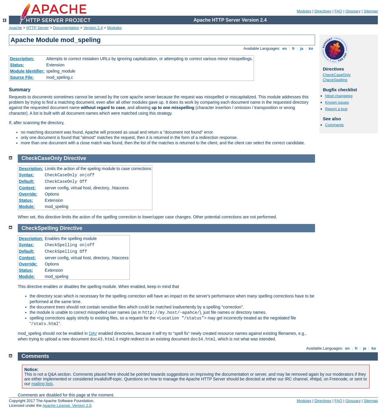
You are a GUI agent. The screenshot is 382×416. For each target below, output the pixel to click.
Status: (17, 65)
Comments (334, 125)
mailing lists (42, 383)
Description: (22, 58)
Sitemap (371, 11)
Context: (27, 187)
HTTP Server (37, 27)
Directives (322, 11)
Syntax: (26, 174)
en (284, 48)
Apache (15, 27)
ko (311, 48)
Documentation (66, 27)
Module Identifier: (27, 71)
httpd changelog (339, 96)
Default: (26, 181)
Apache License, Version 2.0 (66, 405)
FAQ (338, 11)
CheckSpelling (335, 80)
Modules (304, 11)
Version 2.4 (93, 27)
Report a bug (336, 109)
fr (293, 48)
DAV (93, 333)
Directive (75, 158)
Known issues (337, 102)
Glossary (352, 11)
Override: (28, 194)
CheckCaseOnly (337, 75)
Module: (27, 206)
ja (301, 48)
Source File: (22, 77)
